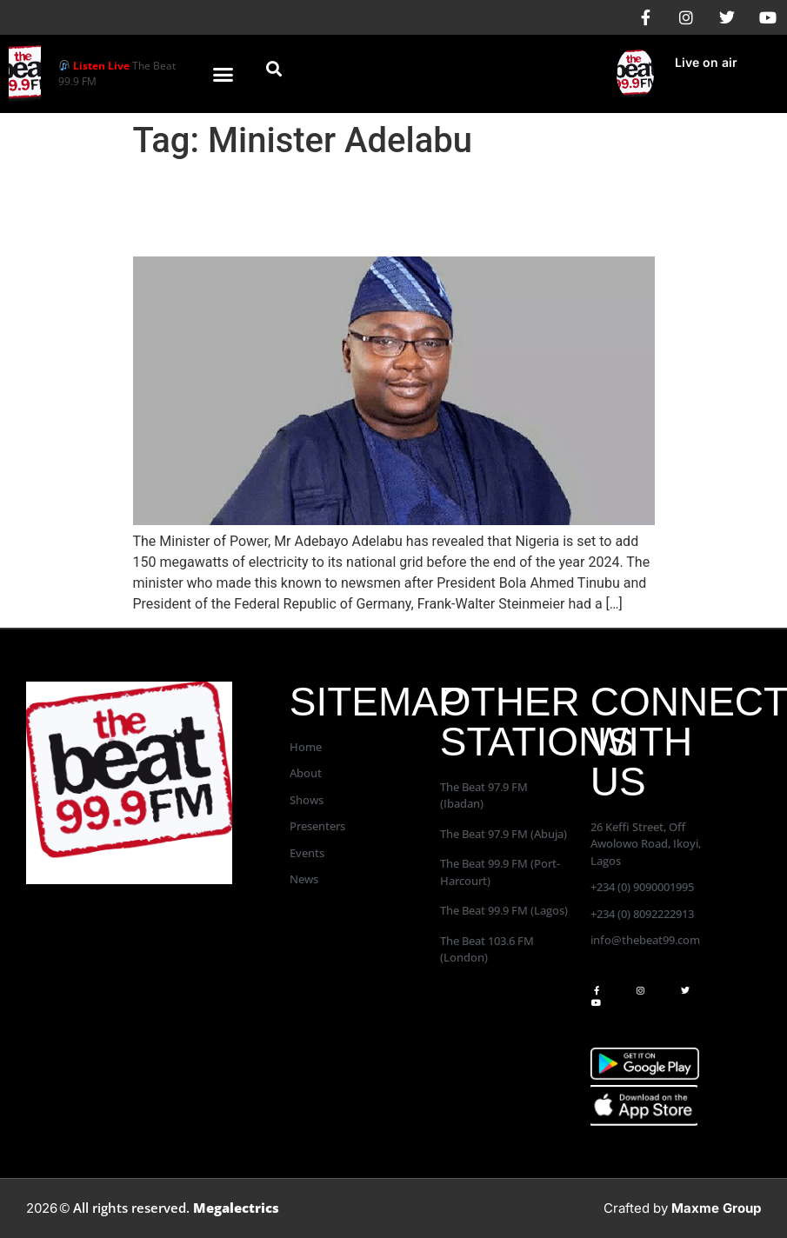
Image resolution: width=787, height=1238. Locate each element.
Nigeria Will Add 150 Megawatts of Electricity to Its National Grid (348, 209)
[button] (222, 73)
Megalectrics (236, 1207)
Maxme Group (716, 1208)
